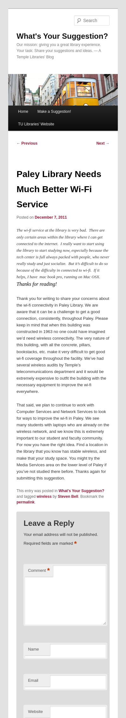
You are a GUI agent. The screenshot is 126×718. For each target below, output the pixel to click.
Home (23, 111)
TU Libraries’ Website (36, 124)
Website (35, 711)
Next (102, 143)
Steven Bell (68, 496)
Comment (39, 570)
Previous (26, 143)
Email (33, 680)
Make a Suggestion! (54, 111)
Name (33, 649)
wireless (44, 496)
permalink (25, 502)
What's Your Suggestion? (62, 36)
